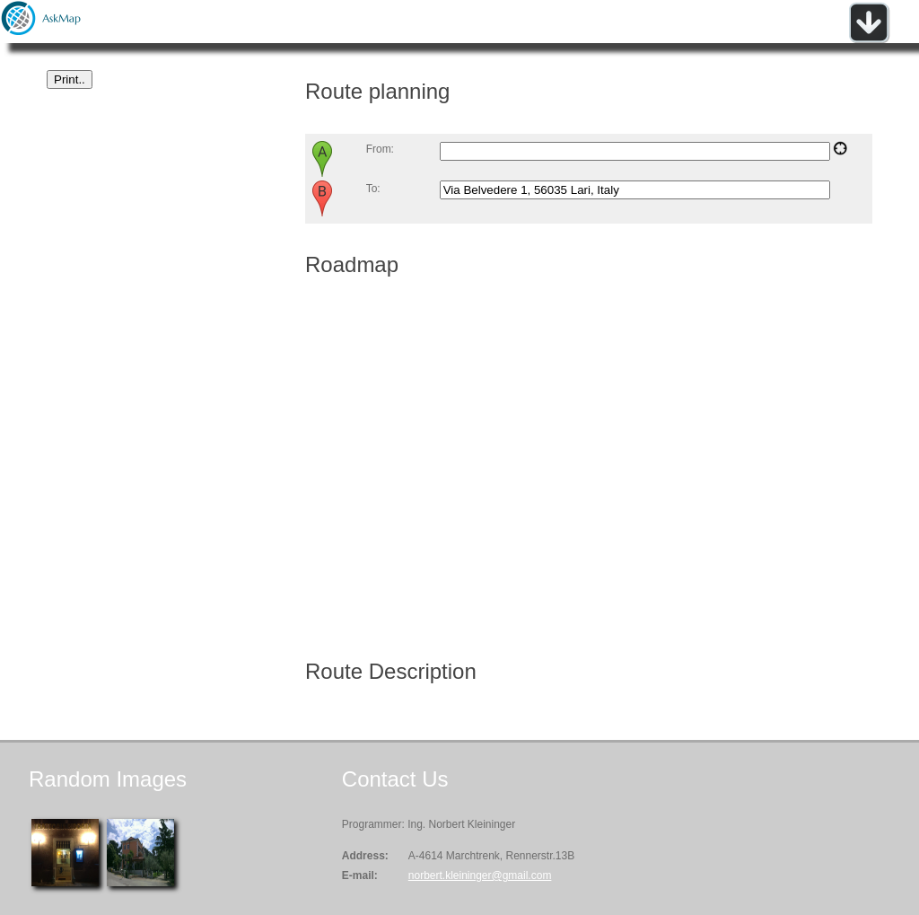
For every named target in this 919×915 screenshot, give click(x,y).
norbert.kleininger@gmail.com (480, 875)
